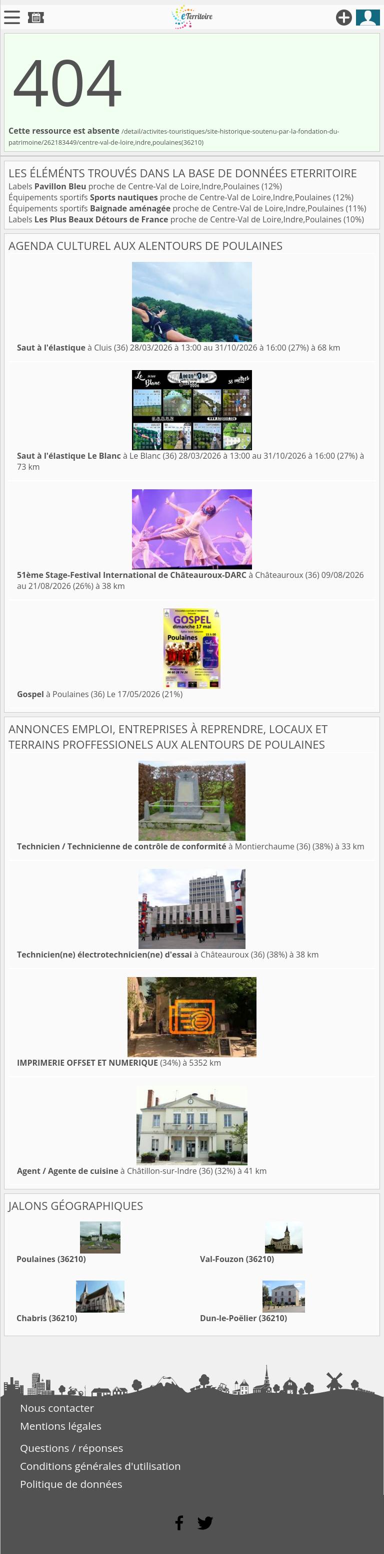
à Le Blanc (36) (96, 455)
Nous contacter (57, 1408)
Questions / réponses (71, 1448)
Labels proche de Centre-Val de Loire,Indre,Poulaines (135, 186)
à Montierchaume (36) (163, 846)
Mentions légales (61, 1426)
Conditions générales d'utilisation (100, 1466)
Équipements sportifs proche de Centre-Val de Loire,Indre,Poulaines (170, 197)
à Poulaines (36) (60, 694)
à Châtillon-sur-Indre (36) (115, 1170)
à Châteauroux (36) (168, 574)
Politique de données (71, 1484)
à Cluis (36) (72, 347)
